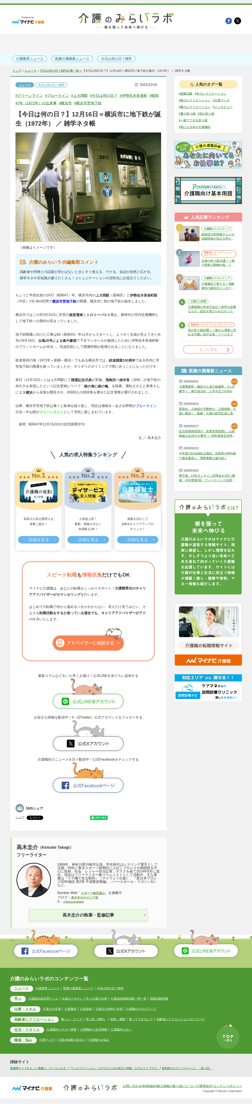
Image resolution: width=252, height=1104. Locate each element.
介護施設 (76, 1009)
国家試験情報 (176, 999)
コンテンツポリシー (227, 1091)
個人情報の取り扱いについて (178, 1091)
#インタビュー (190, 121)
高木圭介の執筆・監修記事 (88, 915)
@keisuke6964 (75, 902)
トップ (16, 70)
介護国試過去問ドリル (46, 999)
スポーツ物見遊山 (94, 893)
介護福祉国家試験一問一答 (142, 999)
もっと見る (208, 373)
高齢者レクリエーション (37, 1021)
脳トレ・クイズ (78, 1020)
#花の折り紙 (188, 127)
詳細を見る (38, 540)
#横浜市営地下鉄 (112, 103)
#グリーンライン (30, 95)
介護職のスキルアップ (217, 238)
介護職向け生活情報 (102, 1030)
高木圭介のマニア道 (86, 897)
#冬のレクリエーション (215, 93)
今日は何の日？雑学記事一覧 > (61, 70)
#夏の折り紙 (213, 121)
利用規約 (149, 1091)
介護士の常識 (200, 319)
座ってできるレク (154, 1020)
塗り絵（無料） (105, 1020)
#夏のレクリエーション (197, 114)
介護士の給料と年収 (118, 1009)
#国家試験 (187, 93)
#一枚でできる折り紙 (216, 127)
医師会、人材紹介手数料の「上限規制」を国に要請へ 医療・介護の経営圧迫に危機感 (208, 436)
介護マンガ (50, 1041)
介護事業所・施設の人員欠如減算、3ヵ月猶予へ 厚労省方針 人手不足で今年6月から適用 (208, 413)
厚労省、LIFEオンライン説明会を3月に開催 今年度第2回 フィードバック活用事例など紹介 (207, 506)
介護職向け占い (133, 1030)
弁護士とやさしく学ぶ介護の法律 (92, 999)
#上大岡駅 (86, 95)
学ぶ (19, 999)
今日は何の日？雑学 (116, 59)
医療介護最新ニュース (72, 59)
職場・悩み (25, 1042)
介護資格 (93, 1009)
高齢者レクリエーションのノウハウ (217, 265)
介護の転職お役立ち (77, 1041)
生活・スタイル (29, 1031)
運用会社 (205, 1091)
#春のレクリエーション (197, 100)
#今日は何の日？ (113, 95)
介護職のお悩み (108, 1041)
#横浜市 (88, 103)
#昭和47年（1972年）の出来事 (50, 103)
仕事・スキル (27, 1010)
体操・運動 (128, 1020)
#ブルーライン (61, 95)
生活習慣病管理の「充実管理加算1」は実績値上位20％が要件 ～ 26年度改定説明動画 (208, 459)
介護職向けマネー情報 (67, 1030)
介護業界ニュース (29, 59)
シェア (20, 817)
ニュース (30, 70)
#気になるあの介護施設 (197, 134)
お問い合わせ (132, 1091)
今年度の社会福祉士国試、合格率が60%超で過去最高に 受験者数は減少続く (208, 483)
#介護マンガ (188, 107)
